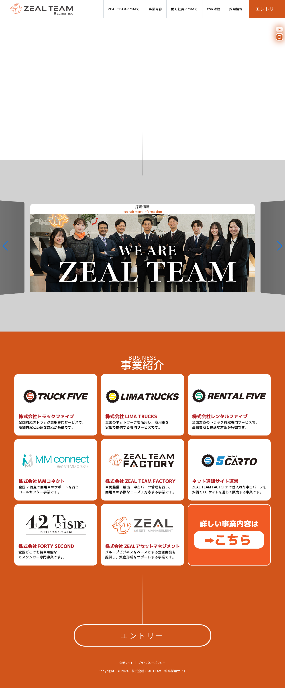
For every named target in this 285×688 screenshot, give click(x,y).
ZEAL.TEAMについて (124, 9)
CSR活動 (213, 9)
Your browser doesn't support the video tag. (142, 89)
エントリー (267, 9)
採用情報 (236, 9)
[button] (280, 246)
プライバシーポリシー (151, 662)
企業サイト (126, 662)
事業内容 (155, 9)
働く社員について (184, 9)
